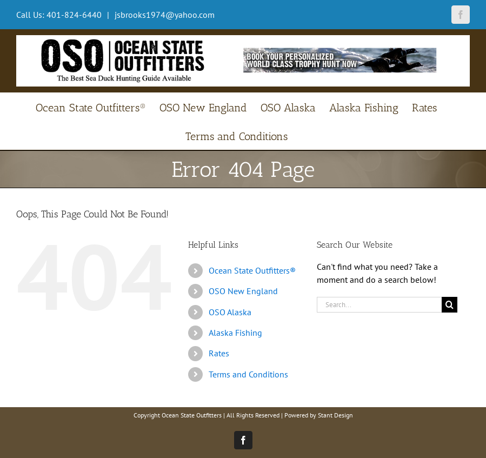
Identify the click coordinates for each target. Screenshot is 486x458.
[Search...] (379, 305)
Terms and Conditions (248, 374)
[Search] (449, 305)
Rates (219, 353)
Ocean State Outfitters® (252, 270)
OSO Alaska (230, 312)
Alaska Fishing (235, 332)
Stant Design (335, 415)
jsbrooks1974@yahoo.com (163, 14)
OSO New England (243, 291)
